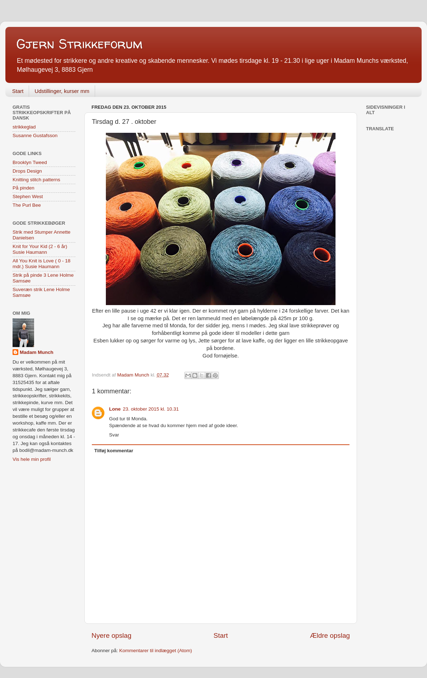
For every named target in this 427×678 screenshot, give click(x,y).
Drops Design (27, 171)
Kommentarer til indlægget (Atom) (155, 650)
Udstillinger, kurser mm (61, 91)
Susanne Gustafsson (35, 135)
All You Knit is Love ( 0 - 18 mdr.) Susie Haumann (41, 263)
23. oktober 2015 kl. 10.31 (151, 409)
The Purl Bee (27, 205)
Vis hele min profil (32, 459)
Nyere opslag (111, 635)
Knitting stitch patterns (36, 179)
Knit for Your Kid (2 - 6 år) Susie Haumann (40, 249)
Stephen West (28, 196)
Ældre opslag (330, 635)
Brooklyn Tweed (30, 162)
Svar (114, 435)
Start (18, 91)
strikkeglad (24, 127)
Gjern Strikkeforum (79, 43)
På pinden (23, 188)
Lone (115, 409)
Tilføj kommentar (113, 450)
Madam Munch (36, 352)
